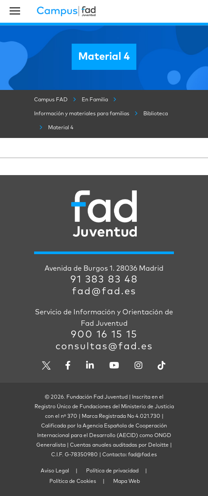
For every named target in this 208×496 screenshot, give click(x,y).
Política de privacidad (112, 471)
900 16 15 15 (104, 335)
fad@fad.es (104, 291)
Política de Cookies (72, 481)
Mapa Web (126, 481)
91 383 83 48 (104, 280)
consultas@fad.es (104, 346)
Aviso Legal (55, 471)
